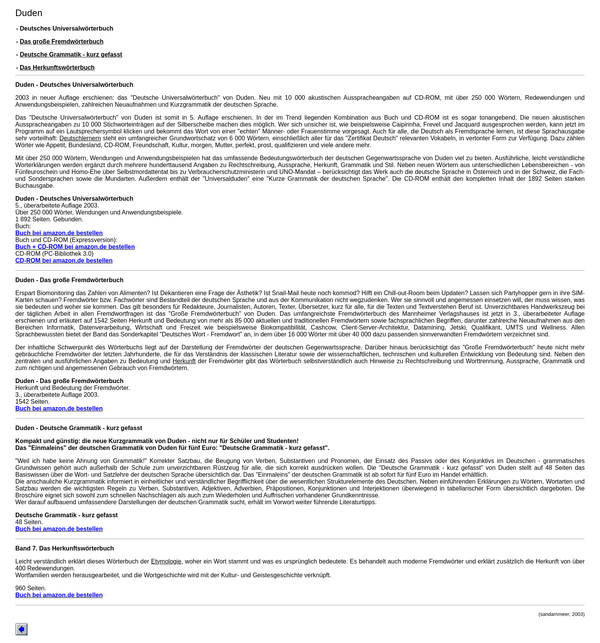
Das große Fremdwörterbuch (62, 41)
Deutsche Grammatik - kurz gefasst (71, 54)
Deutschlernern (80, 138)
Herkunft (184, 361)
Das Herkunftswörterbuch (57, 67)
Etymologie (166, 561)
